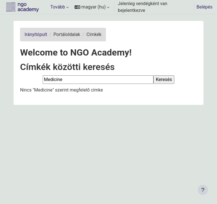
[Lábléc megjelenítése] (203, 190)
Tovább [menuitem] (57, 7)
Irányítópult (36, 34)
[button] (92, 7)
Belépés (204, 7)
